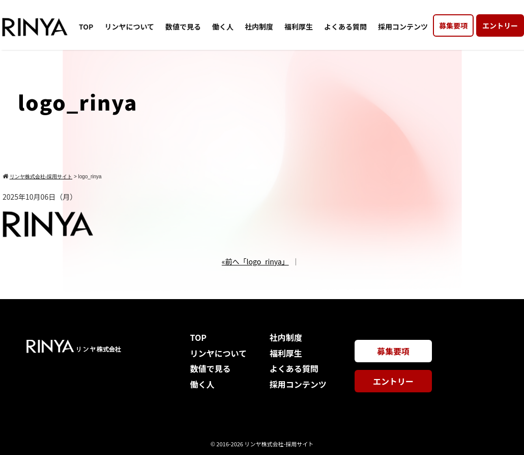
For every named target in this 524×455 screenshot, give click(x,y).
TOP (86, 26)
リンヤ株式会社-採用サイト (278, 444)
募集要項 (453, 25)
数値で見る (183, 26)
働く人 (223, 26)
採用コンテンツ (403, 26)
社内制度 (259, 26)
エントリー (500, 25)
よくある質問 (345, 26)
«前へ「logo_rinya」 (255, 261)
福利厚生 (298, 26)
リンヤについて (129, 26)
